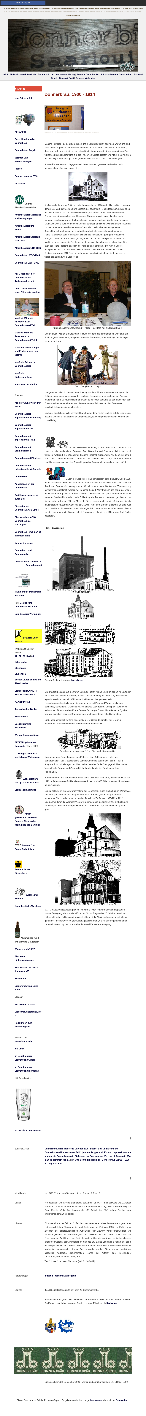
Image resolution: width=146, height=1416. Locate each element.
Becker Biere (21, 716)
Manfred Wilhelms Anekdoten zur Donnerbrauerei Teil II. (26, 336)
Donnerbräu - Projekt (25, 150)
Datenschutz (122, 1400)
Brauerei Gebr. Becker (88, 74)
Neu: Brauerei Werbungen (28, 614)
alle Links (20, 1049)
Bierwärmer (21, 978)
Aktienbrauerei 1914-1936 (28, 248)
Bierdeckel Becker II (25, 694)
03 (24, 656)
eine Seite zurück (23, 98)
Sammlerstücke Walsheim (28, 906)
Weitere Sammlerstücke (27, 735)
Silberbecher (21, 662)
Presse (18, 169)
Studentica (20, 674)
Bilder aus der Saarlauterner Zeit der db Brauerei (100, 1156)
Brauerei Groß (66, 78)
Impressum (96, 1400)
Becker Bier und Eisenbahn (104, 1149)
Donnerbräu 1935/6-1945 (27, 255)
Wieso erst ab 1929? (25, 949)
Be (21, 603)
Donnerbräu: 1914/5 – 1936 (116, 1160)
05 (32, 656)
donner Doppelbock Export (97, 1152)
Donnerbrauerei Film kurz (28, 458)
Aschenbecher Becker (26, 709)
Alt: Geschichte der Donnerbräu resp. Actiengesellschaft (25, 277)
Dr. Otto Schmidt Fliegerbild (86, 1160)
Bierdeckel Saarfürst (25, 790)
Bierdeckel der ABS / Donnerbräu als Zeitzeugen (25, 521)
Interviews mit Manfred (26, 384)
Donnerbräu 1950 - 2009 (27, 263)
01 (16, 656)
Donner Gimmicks (24, 543)
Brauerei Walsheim (85, 78)
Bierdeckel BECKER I (26, 691)
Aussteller (20, 183)
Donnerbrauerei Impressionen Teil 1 (63, 1152)
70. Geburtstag (22, 702)
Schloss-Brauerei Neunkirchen (116, 74)
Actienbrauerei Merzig (63, 74)
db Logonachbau (53, 1163)
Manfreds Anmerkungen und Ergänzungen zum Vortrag (27, 351)
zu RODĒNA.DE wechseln (28, 1131)
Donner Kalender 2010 (26, 176)
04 (28, 656)
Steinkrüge (20, 668)
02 (20, 656)
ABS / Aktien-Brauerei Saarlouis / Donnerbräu (26, 74)
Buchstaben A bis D (25, 1004)
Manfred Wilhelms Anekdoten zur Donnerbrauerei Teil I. (26, 322)
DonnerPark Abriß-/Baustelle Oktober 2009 (66, 1149)
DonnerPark (21, 477)
